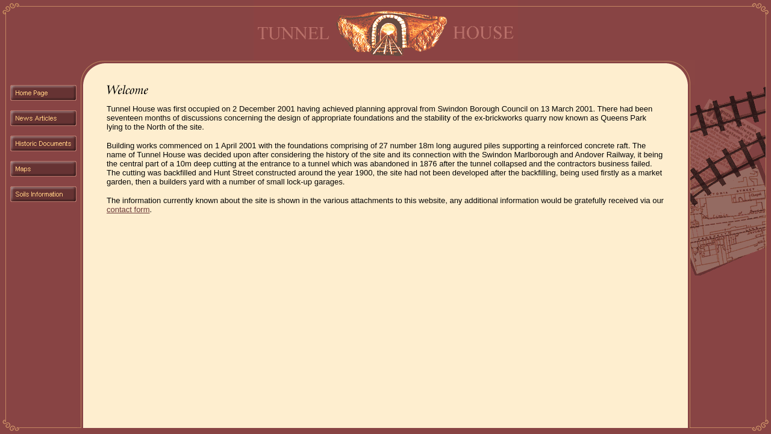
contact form (128, 209)
